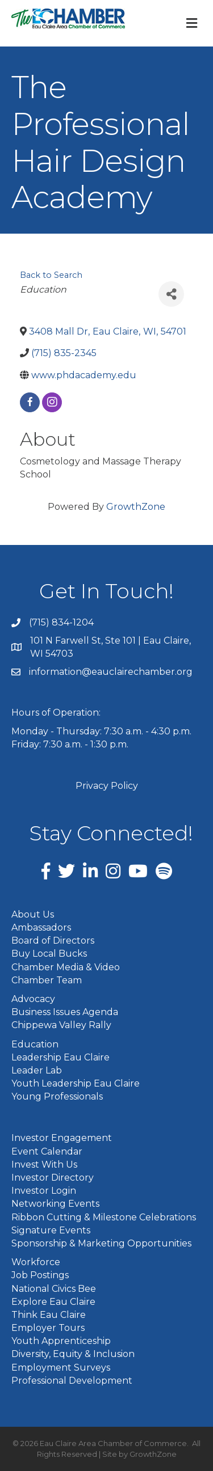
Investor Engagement (61, 1137)
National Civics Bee (53, 1288)
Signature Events (50, 1230)
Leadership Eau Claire (60, 1057)
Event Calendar (46, 1151)
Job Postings (40, 1275)
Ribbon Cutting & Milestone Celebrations (103, 1217)
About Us (32, 914)
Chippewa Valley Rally (61, 1025)
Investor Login (43, 1190)
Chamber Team (46, 980)
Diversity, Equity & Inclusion (73, 1354)
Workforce (35, 1262)
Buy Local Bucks (49, 953)
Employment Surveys (60, 1367)
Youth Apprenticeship (61, 1340)
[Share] (171, 294)
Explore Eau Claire (53, 1301)
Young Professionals (57, 1096)
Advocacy (33, 999)
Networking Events (55, 1203)
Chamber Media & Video (65, 967)
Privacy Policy (107, 785)
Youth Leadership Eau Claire (75, 1083)
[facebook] (30, 402)
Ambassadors (41, 927)
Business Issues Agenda (64, 1012)
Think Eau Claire (48, 1314)
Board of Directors (52, 940)
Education (35, 1044)
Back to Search (51, 275)
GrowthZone (135, 506)
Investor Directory (52, 1177)
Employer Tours (48, 1327)
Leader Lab (36, 1070)
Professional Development (71, 1380)
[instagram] (52, 402)
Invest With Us (44, 1164)
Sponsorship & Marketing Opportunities (101, 1243)
